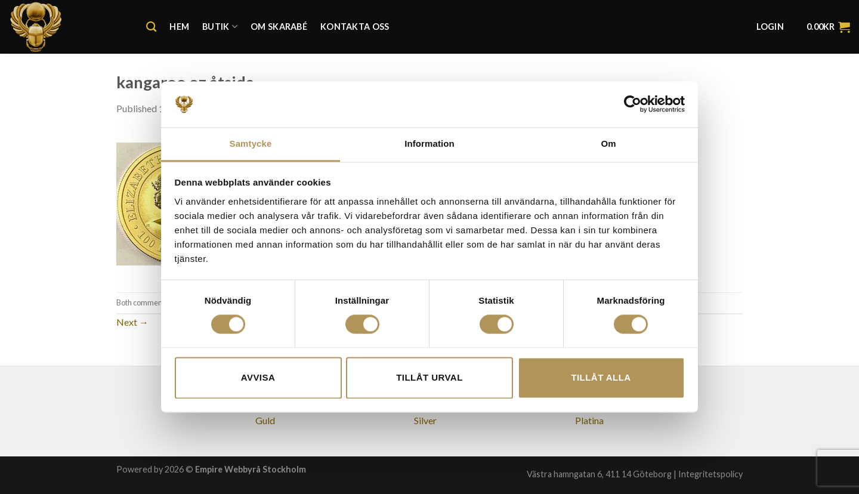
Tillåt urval (429, 377)
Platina (589, 420)
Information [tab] (429, 143)
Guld (265, 420)
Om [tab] (608, 143)
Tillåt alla (601, 377)
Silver (425, 420)
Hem (179, 26)
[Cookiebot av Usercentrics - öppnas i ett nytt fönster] (632, 104)
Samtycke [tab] (251, 143)
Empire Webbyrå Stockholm (250, 469)
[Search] (151, 27)
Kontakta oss (354, 26)
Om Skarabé (279, 26)
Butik (219, 26)
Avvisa (258, 377)
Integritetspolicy (710, 474)
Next (132, 322)
